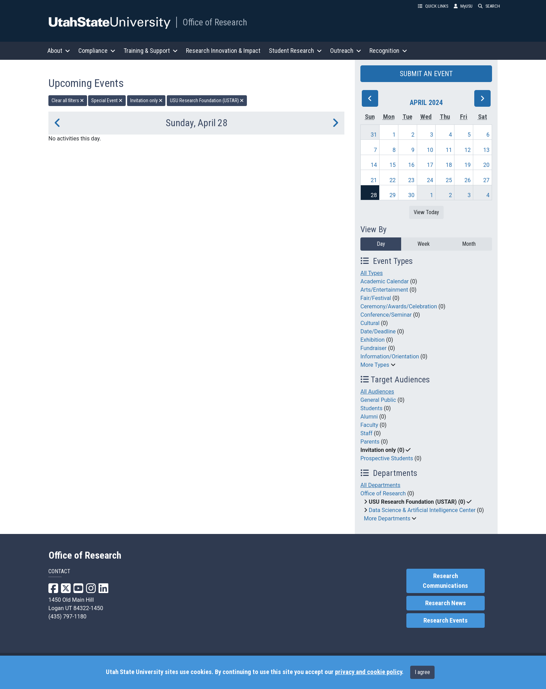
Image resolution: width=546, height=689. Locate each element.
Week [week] (424, 244)
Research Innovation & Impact (223, 50)
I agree (422, 672)
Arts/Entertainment (384, 289)
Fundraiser (373, 348)
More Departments (387, 518)
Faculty (369, 425)
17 (430, 165)
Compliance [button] (96, 50)
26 (468, 180)
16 (411, 165)
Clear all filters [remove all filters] (68, 100)
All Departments (380, 485)
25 (449, 180)
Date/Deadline (378, 331)
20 (486, 165)
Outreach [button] (345, 50)
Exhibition (372, 340)
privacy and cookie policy (368, 672)
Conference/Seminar (386, 314)
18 (449, 165)
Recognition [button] (388, 50)
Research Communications (445, 581)
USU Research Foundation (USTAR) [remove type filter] (207, 100)
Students (371, 408)
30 (411, 195)
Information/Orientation (389, 356)
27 (486, 180)
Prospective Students (386, 458)
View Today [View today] (426, 212)
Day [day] (381, 244)
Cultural (370, 323)
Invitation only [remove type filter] (146, 100)
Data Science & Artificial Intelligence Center (422, 510)
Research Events (445, 620)
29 (392, 195)
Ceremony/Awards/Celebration (398, 306)
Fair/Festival (375, 298)
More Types (374, 365)
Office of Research (214, 22)
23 (411, 180)
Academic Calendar (384, 281)
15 (392, 165)
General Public (378, 400)
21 (374, 180)
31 (374, 134)
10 (430, 150)
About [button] (58, 50)
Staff (366, 433)
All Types (371, 273)
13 (486, 150)
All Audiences (377, 391)
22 (392, 180)
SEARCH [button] (489, 6)
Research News (445, 603)
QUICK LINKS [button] (433, 6)
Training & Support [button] (151, 50)
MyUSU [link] (463, 6)
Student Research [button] (295, 50)
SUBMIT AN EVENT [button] (426, 74)
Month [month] (469, 244)
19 (468, 165)
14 (374, 165)
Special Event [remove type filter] (107, 100)
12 (468, 150)
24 (430, 180)
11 (449, 150)
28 (374, 195)
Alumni (369, 416)
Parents (370, 441)
